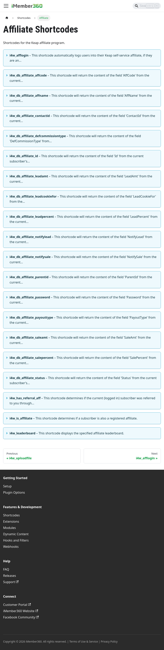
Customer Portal (17, 605)
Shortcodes (11, 515)
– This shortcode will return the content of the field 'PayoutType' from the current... (83, 320)
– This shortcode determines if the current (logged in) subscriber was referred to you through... (82, 400)
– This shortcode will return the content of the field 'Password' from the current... (82, 299)
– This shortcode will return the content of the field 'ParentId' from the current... (81, 279)
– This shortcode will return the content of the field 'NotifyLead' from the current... (81, 239)
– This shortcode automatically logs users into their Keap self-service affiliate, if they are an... (81, 58)
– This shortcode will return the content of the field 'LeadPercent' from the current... (84, 219)
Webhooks (11, 546)
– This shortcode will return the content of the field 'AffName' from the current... (81, 98)
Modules (9, 528)
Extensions (11, 521)
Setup (7, 486)
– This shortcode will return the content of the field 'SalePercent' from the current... (83, 360)
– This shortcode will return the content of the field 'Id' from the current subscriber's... (77, 158)
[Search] (147, 6)
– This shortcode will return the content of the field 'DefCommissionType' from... (75, 138)
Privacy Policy (109, 641)
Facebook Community (21, 617)
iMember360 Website (20, 611)
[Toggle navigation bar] (6, 6)
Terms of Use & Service (83, 641)
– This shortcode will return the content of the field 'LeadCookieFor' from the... (83, 199)
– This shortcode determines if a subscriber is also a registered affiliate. (73, 418)
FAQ (6, 569)
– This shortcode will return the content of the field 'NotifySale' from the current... (83, 259)
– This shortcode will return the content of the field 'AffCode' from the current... (79, 78)
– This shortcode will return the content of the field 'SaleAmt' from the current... (80, 340)
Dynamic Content (16, 534)
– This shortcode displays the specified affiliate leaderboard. (67, 433)
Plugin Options (14, 492)
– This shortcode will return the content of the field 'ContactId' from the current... (82, 118)
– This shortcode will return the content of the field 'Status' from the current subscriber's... (83, 380)
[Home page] (7, 18)
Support (11, 582)
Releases (9, 575)
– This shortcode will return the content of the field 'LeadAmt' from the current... (81, 178)
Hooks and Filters (16, 540)
